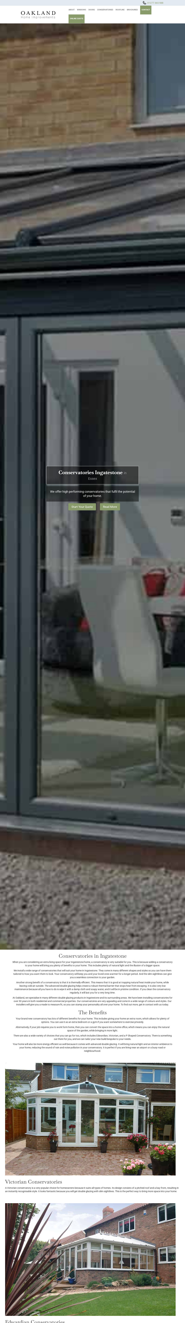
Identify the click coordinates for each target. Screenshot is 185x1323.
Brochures (132, 10)
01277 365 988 (155, 3)
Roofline (120, 10)
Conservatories (105, 10)
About (72, 10)
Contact (146, 10)
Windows (81, 10)
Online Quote (76, 19)
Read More (110, 506)
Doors (91, 10)
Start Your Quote (81, 506)
